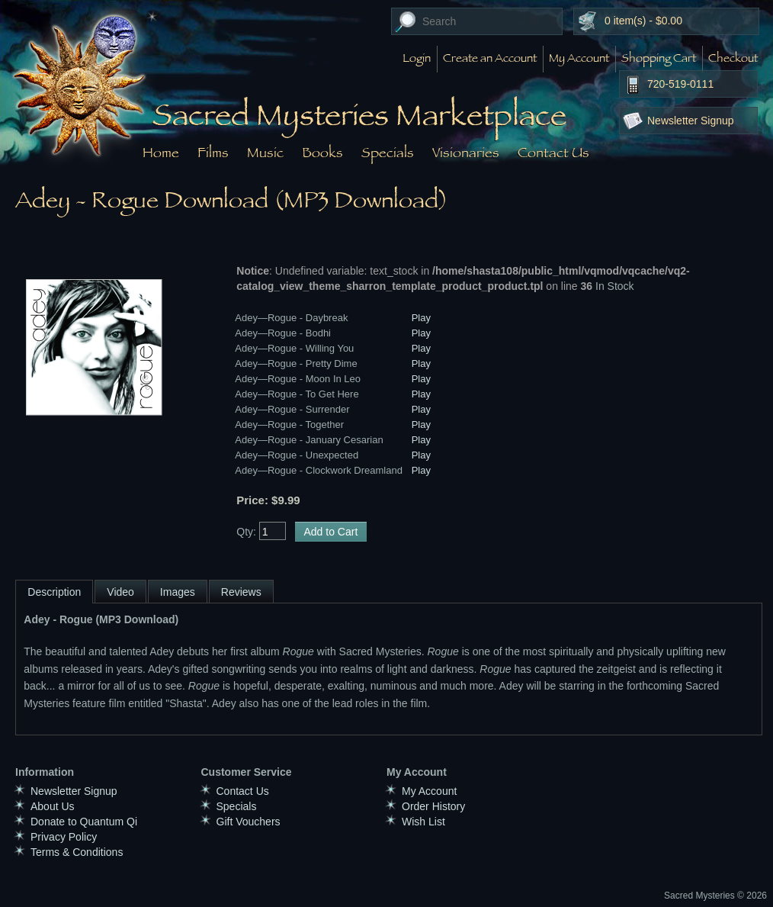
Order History (433, 806)
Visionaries (465, 152)
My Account (579, 59)
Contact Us (553, 152)
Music (265, 152)
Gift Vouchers (249, 821)
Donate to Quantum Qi (83, 821)
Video (120, 592)
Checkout (733, 59)
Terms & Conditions (76, 852)
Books (322, 152)
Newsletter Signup (690, 120)
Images (177, 592)
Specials (387, 152)
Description (54, 592)
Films (213, 152)
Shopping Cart (658, 59)
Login (417, 59)
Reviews (241, 592)
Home (161, 152)
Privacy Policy (63, 837)
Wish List (423, 821)
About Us (52, 806)
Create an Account (490, 59)
